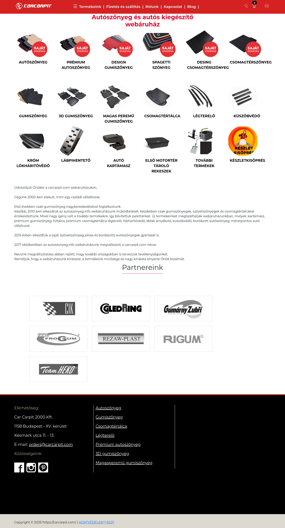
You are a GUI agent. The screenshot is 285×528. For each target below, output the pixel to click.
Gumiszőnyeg (109, 417)
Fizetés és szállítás (123, 7)
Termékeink (90, 7)
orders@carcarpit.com (51, 444)
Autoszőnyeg (108, 408)
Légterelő (105, 435)
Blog (191, 7)
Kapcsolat (173, 7)
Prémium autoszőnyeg (118, 444)
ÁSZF (110, 522)
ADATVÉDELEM (91, 522)
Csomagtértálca (111, 426)
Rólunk (152, 7)
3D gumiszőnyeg (112, 453)
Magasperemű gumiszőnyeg (124, 462)
